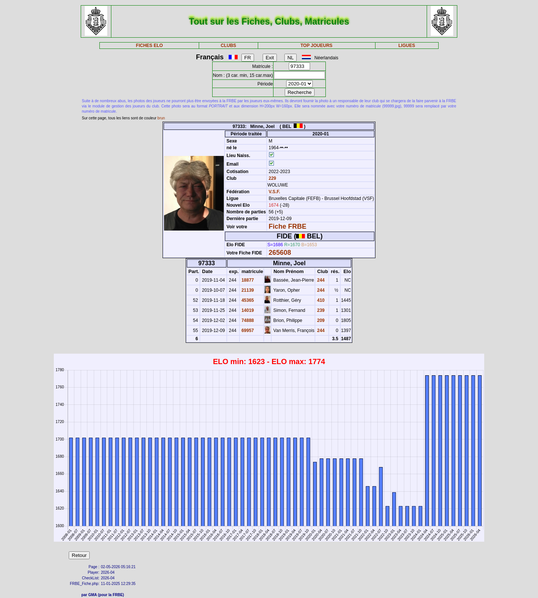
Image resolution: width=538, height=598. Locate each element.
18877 (247, 280)
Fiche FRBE (287, 226)
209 (320, 320)
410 (320, 300)
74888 (247, 320)
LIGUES (406, 45)
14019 (247, 310)
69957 (247, 330)
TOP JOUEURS (316, 45)
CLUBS (228, 45)
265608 (280, 252)
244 (320, 280)
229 (272, 178)
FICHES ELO (149, 45)
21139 (247, 290)
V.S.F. (274, 191)
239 (320, 310)
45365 (247, 300)
